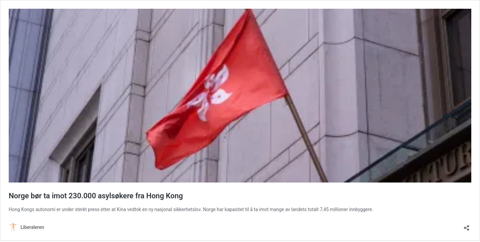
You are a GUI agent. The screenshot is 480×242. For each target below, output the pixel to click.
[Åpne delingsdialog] (466, 225)
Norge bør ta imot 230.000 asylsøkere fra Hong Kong (96, 196)
